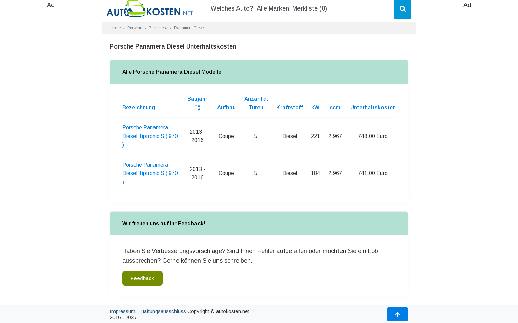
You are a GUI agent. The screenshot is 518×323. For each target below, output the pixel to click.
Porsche (134, 28)
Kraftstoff (289, 107)
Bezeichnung (138, 107)
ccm (335, 107)
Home (116, 28)
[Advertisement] (51, 112)
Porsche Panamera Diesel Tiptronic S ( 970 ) (150, 136)
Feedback (142, 278)
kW (315, 107)
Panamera (158, 28)
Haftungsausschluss (163, 311)
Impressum (123, 311)
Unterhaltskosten (373, 107)
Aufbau (226, 107)
